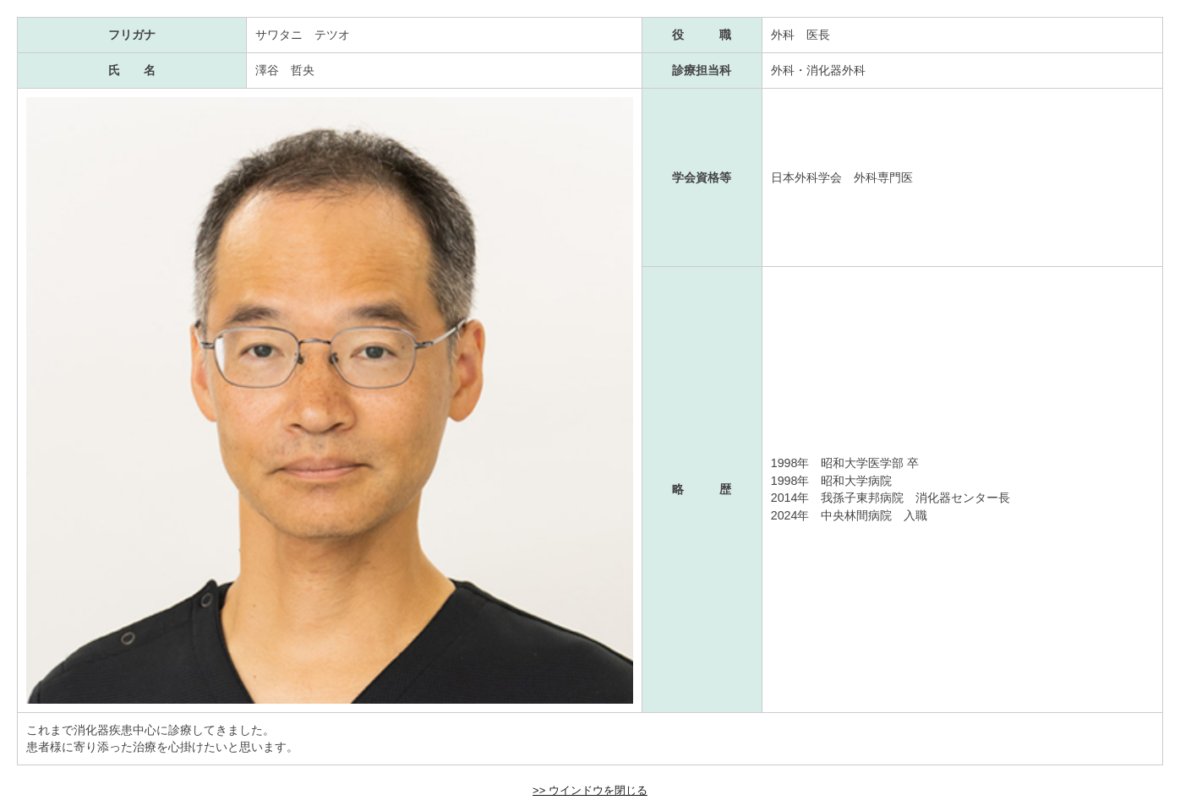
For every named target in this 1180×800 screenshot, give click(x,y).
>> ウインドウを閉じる (590, 790)
